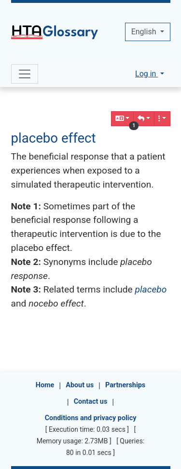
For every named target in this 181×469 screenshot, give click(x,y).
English (144, 31)
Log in (146, 73)
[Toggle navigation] (24, 74)
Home (45, 385)
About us (80, 385)
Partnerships (125, 385)
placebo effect (53, 138)
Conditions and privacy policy (91, 418)
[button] (143, 118)
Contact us (91, 401)
